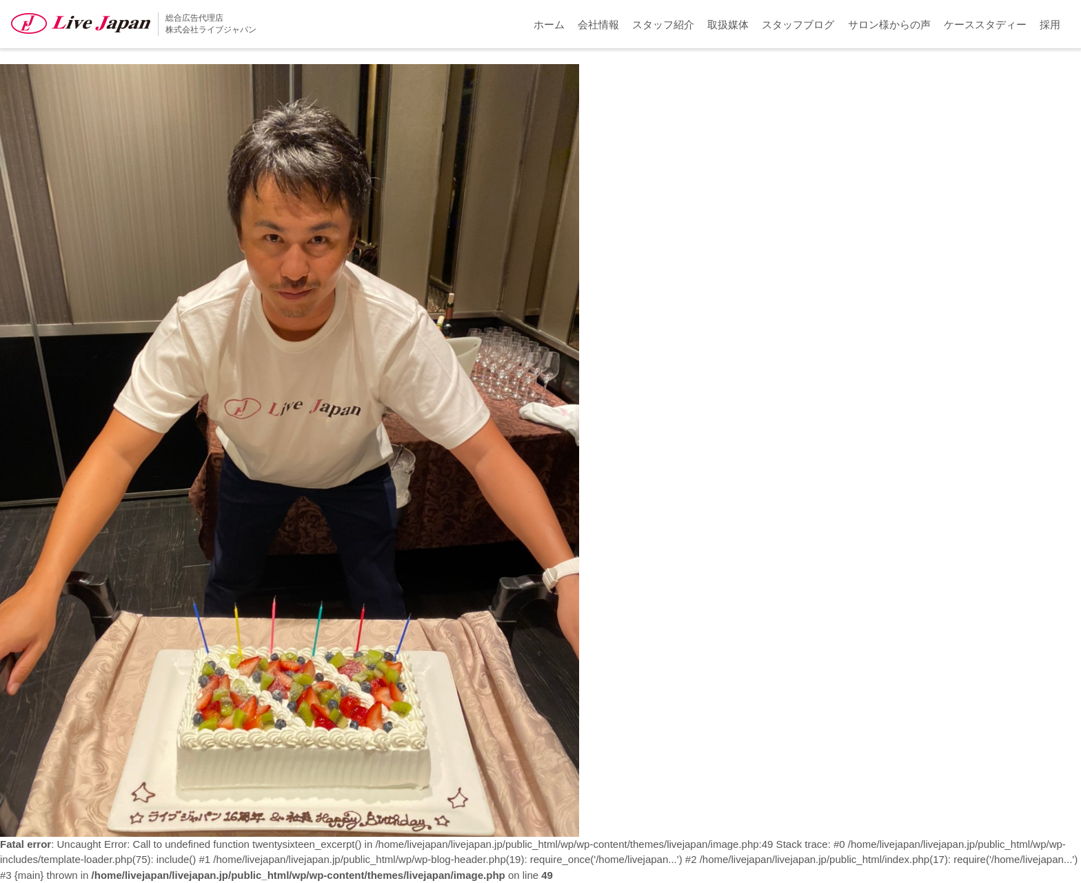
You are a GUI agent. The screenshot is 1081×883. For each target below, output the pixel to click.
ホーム (549, 24)
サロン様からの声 (889, 24)
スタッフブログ (798, 24)
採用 (1050, 24)
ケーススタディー (985, 24)
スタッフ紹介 (663, 24)
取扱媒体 (728, 24)
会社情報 (598, 24)
